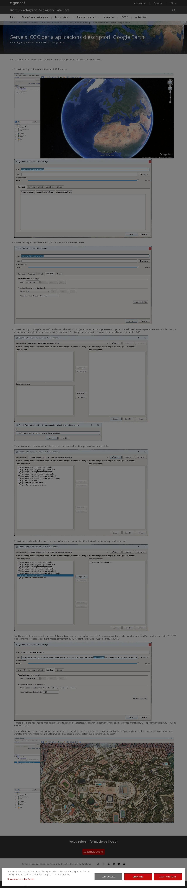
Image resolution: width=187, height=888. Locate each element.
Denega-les (138, 877)
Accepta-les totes (167, 877)
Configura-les (108, 877)
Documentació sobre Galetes (22, 879)
